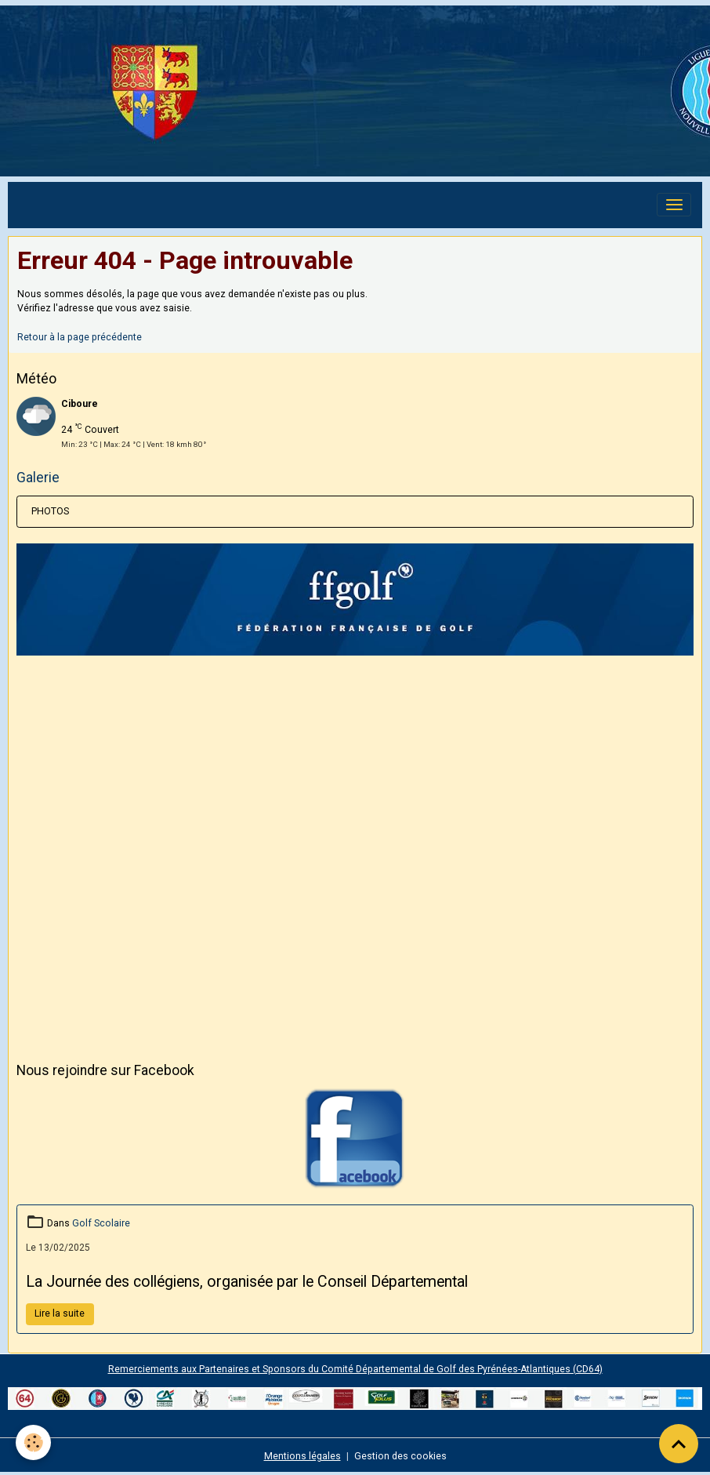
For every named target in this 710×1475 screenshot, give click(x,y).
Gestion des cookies (400, 1456)
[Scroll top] (678, 1443)
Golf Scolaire (101, 1223)
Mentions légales (302, 1456)
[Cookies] (33, 1442)
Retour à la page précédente (79, 337)
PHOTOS (50, 511)
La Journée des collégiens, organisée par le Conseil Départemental (247, 1282)
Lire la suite (59, 1313)
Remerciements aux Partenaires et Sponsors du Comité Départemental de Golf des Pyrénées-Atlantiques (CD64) (355, 1369)
